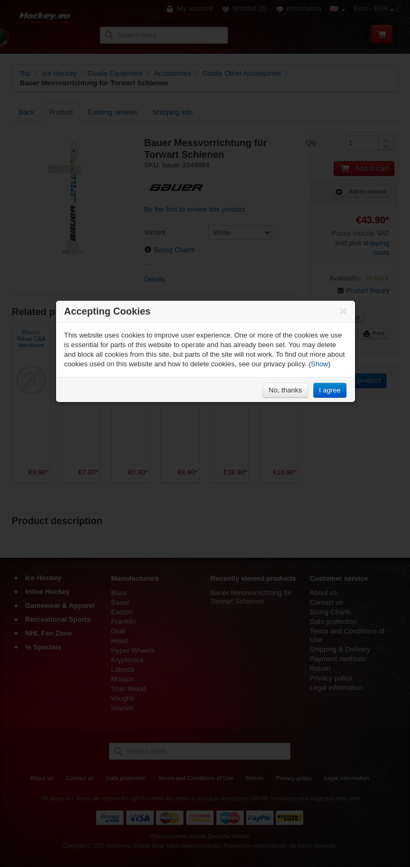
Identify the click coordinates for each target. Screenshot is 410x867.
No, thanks (285, 390)
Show (319, 364)
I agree (330, 390)
